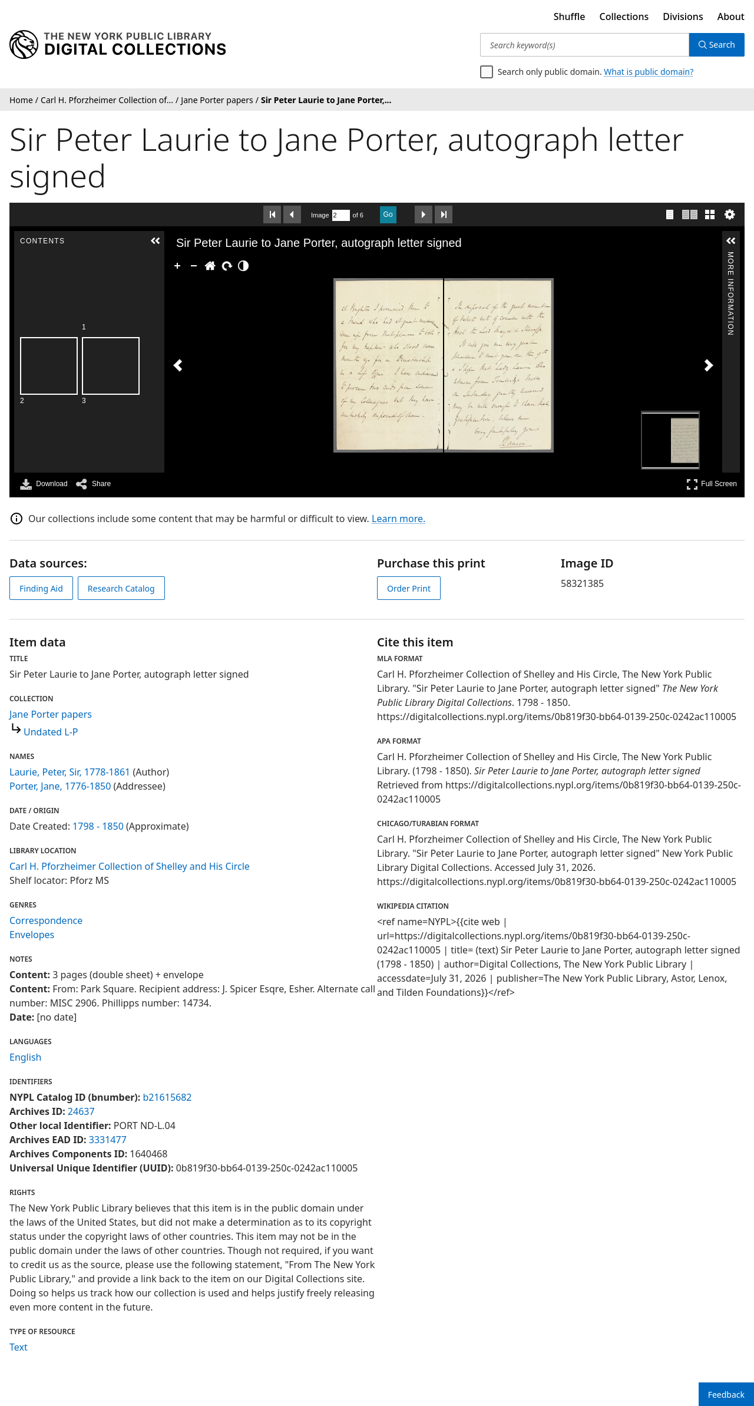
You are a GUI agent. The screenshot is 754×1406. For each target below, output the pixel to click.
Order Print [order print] (409, 588)
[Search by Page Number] (341, 215)
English (25, 1057)
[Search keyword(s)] (584, 45)
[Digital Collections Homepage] (117, 45)
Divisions (683, 16)
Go (388, 214)
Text (18, 1347)
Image (320, 215)
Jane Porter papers (50, 714)
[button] (152, 241)
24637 (81, 1111)
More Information (730, 257)
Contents (152, 257)
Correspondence (45, 920)
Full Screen (711, 484)
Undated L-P (51, 731)
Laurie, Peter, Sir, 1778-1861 (69, 771)
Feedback (726, 1394)
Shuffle (570, 16)
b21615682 (167, 1097)
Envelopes (31, 934)
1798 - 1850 (98, 826)
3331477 (108, 1139)
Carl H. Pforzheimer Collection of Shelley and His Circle (129, 866)
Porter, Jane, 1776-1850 (60, 786)
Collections (624, 16)
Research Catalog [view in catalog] (121, 588)
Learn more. (398, 518)
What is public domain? (648, 71)
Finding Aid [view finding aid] (41, 588)
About (731, 16)
